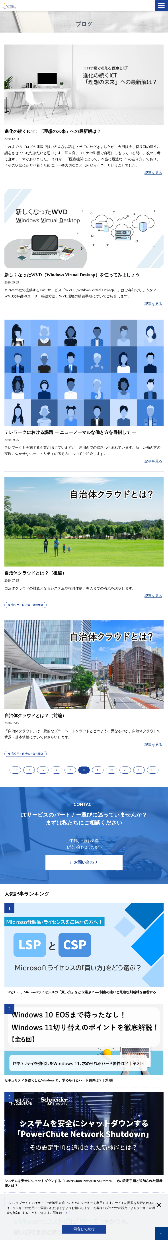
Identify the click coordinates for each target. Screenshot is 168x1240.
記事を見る (153, 173)
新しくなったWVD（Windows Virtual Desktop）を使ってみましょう (72, 274)
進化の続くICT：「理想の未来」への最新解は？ (52, 131)
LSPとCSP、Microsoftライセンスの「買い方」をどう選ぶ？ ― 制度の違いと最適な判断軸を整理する (80, 992)
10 (111, 770)
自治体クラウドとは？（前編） (35, 715)
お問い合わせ (86, 862)
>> (152, 770)
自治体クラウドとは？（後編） (35, 573)
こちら (67, 1213)
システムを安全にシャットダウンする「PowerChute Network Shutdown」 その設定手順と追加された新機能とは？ (83, 1183)
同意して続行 (84, 1229)
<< (15, 770)
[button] (161, 5)
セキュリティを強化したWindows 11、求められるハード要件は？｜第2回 (58, 1080)
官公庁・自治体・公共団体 (25, 605)
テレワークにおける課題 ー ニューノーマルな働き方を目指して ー (70, 432)
